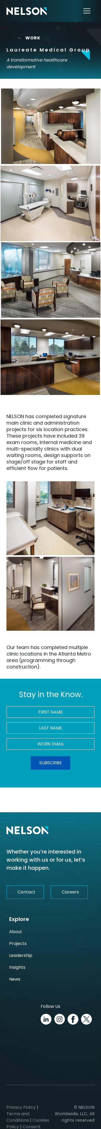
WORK (29, 38)
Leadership (20, 955)
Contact (26, 892)
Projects (18, 943)
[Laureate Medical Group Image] (50, 126)
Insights (17, 967)
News (14, 979)
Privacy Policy (21, 1107)
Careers (70, 892)
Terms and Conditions (17, 1117)
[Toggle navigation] (87, 10)
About (15, 932)
